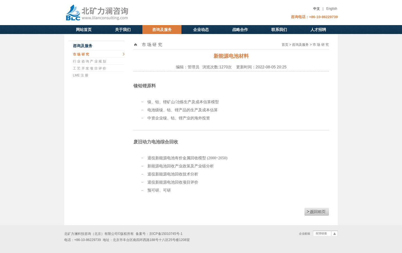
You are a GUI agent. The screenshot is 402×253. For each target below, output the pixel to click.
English (331, 9)
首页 (285, 45)
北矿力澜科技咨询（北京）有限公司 (107, 12)
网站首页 (84, 29)
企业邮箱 (304, 233)
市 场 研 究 (81, 54)
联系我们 (279, 29)
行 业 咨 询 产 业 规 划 (89, 61)
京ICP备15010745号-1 (166, 234)
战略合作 (240, 29)
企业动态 (201, 29)
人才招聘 (318, 29)
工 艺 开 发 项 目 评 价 (89, 68)
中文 (316, 9)
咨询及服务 (162, 29)
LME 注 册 (80, 75)
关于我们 (123, 29)
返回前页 (317, 212)
